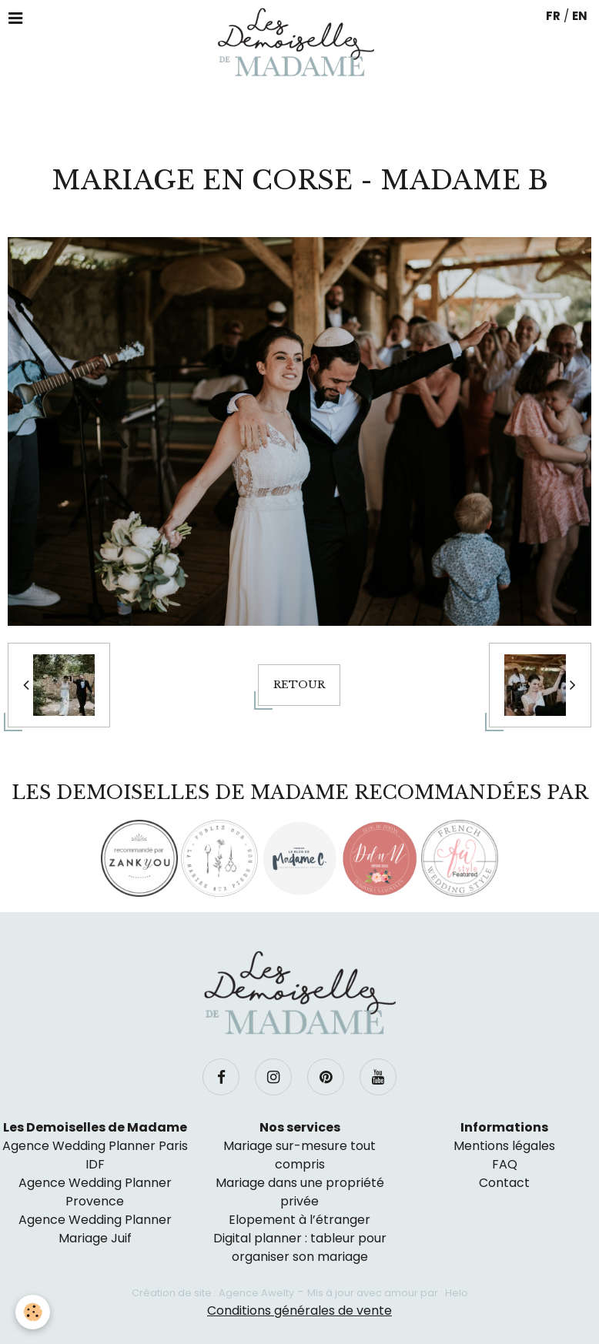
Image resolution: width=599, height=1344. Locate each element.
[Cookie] (32, 1312)
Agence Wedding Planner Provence (95, 1192)
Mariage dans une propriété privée (300, 1192)
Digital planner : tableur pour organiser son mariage (300, 1247)
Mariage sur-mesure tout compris (299, 1155)
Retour (299, 684)
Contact (504, 1183)
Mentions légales (504, 1146)
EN (579, 16)
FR (553, 16)
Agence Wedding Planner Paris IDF (95, 1155)
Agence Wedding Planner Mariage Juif (95, 1229)
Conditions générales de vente (299, 1310)
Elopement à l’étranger (299, 1220)
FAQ (504, 1164)
